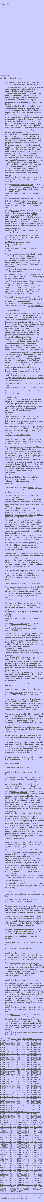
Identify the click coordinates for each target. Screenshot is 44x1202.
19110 (7, 1041)
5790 (6, 1152)
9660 (10, 1125)
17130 (17, 1058)
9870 (24, 1122)
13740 (23, 1088)
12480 (33, 1099)
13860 (2, 1088)
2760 (10, 1174)
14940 (23, 1077)
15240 (12, 1075)
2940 (27, 1172)
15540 (2, 1073)
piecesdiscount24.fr (18, 520)
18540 (23, 1045)
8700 (19, 1131)
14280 (12, 1084)
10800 (33, 1114)
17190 (7, 1058)
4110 (31, 1163)
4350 (40, 1161)
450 (21, 1189)
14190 (28, 1084)
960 (9, 1187)
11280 (33, 1109)
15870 (28, 1069)
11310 (27, 1109)
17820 (23, 1052)
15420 (23, 1073)
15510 (7, 1073)
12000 (33, 1103)
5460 (10, 1155)
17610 (17, 1054)
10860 (23, 1114)
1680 (36, 1180)
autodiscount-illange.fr (19, 543)
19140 (2, 1041)
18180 (2, 1049)
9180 (36, 1127)
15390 (28, 1073)
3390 (6, 1170)
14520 (12, 1082)
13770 (17, 1088)
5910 (31, 1150)
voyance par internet (12, 310)
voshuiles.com (16, 254)
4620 (2, 1161)
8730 (14, 1131)
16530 (38, 1062)
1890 (6, 1180)
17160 (12, 1058)
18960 (33, 1041)
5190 (6, 1157)
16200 (12, 1067)
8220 (2, 1135)
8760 (10, 1131)
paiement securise (34, 892)
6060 (10, 1150)
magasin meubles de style (34, 960)
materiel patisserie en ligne (19, 292)
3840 (27, 1165)
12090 (17, 1103)
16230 (7, 1067)
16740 (2, 1062)
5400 (19, 1155)
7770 (23, 1137)
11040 (32, 1112)
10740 (2, 1116)
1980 (36, 1178)
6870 (23, 1144)
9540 (27, 1125)
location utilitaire (11, 179)
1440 (27, 1182)
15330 (38, 1073)
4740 (27, 1159)
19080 (12, 1041)
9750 (41, 1122)
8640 (27, 1131)
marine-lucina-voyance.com (21, 426)
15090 (38, 1075)
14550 (7, 1082)
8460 (10, 1133)
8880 (36, 1129)
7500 (19, 1140)
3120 (2, 1172)
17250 (38, 1056)
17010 (38, 1058)
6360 (10, 1148)
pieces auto (16, 539)
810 (25, 1187)
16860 (23, 1060)
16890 (17, 1060)
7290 (6, 1142)
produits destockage (21, 419)
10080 (33, 1120)
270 (40, 1189)
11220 (2, 1112)
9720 (2, 1125)
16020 (2, 1069)
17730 (38, 1052)
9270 (23, 1127)
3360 (10, 1170)
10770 (38, 1114)
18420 (2, 1047)
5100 (19, 1157)
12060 (23, 1103)
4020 (2, 1165)
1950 (40, 1178)
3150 (40, 1170)
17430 (7, 1056)
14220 (23, 1084)
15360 (33, 1073)
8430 (14, 1133)
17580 (23, 1054)
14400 (33, 1082)
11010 (37, 1112)
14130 (38, 1084)
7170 (23, 1142)
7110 (31, 1142)
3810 (31, 1165)
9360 (10, 1127)
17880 (12, 1052)
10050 (38, 1120)
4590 (6, 1161)
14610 (38, 1079)
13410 (38, 1090)
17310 (28, 1056)
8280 (36, 1133)
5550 (40, 1152)
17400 (12, 1056)
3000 (19, 1172)
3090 (6, 1172)
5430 (14, 1155)
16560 (33, 1062)
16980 (2, 1060)
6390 (6, 1148)
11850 (17, 1105)
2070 (23, 1178)
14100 (2, 1086)
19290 (19, 1039)
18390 (7, 1047)
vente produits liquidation (23, 423)
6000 (19, 1150)
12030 (28, 1103)
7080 (35, 1142)
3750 (40, 1165)
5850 (40, 1150)
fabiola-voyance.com (19, 778)
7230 (14, 1142)
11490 (38, 1107)
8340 (27, 1133)
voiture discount (34, 584)
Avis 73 (5, 4)
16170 (17, 1067)
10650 (17, 1116)
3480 (36, 1167)
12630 (7, 1099)
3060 (10, 1172)
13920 (33, 1086)
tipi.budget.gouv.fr (18, 883)
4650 (40, 1159)
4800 (19, 1159)
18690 (38, 1043)
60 (20, 1191)
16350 (28, 1064)
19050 (17, 1041)
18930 (38, 1041)
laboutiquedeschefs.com (20, 274)
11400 (12, 1109)
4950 (40, 1157)
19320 (13, 1039)
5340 (27, 1155)
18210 (38, 1047)
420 (24, 1189)
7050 (40, 1142)
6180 (36, 1148)
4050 (40, 1163)
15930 (17, 1069)
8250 (40, 1133)
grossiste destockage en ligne (25, 421)
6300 (19, 1148)
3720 (2, 1167)
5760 (10, 1152)
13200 (33, 1092)
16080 (33, 1067)
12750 (28, 1097)
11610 (17, 1107)
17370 (17, 1056)
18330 (17, 1047)
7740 (27, 1137)
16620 (23, 1062)
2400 (19, 1176)
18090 (17, 1049)
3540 (27, 1167)
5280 (36, 1155)
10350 (28, 1118)
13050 (17, 1094)
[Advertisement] (19, 23)
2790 (6, 1174)
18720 (33, 1043)
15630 (28, 1071)
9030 (14, 1129)
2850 (40, 1172)
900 (15, 1187)
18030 (28, 1049)
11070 (27, 1112)
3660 (10, 1167)
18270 (28, 1047)
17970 (38, 1049)
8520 (2, 1133)
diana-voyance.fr (17, 297)
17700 (2, 1054)
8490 (6, 1133)
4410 (31, 1161)
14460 (23, 1082)
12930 (38, 1094)
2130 (14, 1178)
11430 (7, 1109)
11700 (2, 1107)
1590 (6, 1182)
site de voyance (31, 308)
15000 (12, 1077)
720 (35, 1187)
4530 (14, 1161)
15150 (28, 1075)
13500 (23, 1090)
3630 (14, 1167)
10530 (38, 1116)
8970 (23, 1129)
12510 (28, 1099)
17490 (38, 1054)
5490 (6, 1155)
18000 (33, 1049)
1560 (10, 1182)
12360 (12, 1101)
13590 (7, 1090)
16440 (12, 1064)
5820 (2, 1152)
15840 (33, 1069)
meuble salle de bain (12, 955)
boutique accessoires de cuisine (20, 288)
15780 (2, 1071)
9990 (7, 1122)
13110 (7, 1094)
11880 (12, 1105)
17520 (33, 1054)
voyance (31, 306)
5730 (14, 1152)
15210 (17, 1075)
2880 (36, 1172)
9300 (19, 1127)
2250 (40, 1176)
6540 (27, 1146)
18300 (23, 1047)
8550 (40, 1131)
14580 (2, 1082)
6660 (10, 1146)
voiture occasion (34, 177)
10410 (17, 1118)
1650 (40, 1180)
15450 (17, 1073)
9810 (32, 1122)
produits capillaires (19, 378)
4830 (14, 1159)
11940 (2, 1105)
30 (22, 1191)
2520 (2, 1176)
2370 (23, 1176)
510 (14, 1189)
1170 (23, 1185)
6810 (31, 1144)
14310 (7, 1084)
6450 (40, 1146)
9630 (14, 1125)
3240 (27, 1170)
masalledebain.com (18, 899)
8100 (19, 1135)
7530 (14, 1140)
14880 (33, 1077)
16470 (7, 1064)
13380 (2, 1092)
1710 (31, 1180)
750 (32, 1187)
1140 (27, 1185)
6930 (14, 1144)
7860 (10, 1137)
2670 (23, 1174)
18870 (7, 1043)
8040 (27, 1135)
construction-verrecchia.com (22, 185)
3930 (14, 1165)
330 (34, 1189)
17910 (7, 1052)
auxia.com (15, 211)
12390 (7, 1101)
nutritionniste (33, 980)
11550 (27, 1107)
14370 (38, 1082)
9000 (19, 1129)
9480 (36, 1125)
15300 (2, 1075)
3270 (23, 1170)
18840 (12, 1043)
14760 (12, 1079)
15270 (7, 1075)
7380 (36, 1140)
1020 (2, 1187)
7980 (36, 1135)
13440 (33, 1090)
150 (11, 1191)
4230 (14, 1163)
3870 (23, 1165)
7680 (36, 1137)
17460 (2, 1056)
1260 (10, 1185)
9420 (2, 1127)
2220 (2, 1178)
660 (41, 1187)
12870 (7, 1097)
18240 (33, 1047)
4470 (23, 1161)
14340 (2, 1084)
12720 (33, 1097)
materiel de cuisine (35, 281)
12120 (12, 1103)
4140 (27, 1163)
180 (8, 1191)
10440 (12, 1118)
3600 (19, 1167)
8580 (36, 1131)
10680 (12, 1116)
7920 (2, 1137)
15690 (17, 1071)
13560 (12, 1090)
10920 (12, 1114)
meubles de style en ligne (14, 960)
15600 (33, 1071)
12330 (17, 1101)
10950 (7, 1114)
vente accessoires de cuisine (29, 285)
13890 (38, 1086)
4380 (36, 1161)
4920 (2, 1159)
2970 (23, 1172)
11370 (17, 1109)
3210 (31, 1170)
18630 (7, 1045)
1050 (40, 1185)
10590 (28, 1116)
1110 (31, 1185)
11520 (33, 1107)
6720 (2, 1146)
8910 (31, 1129)
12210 (38, 1101)
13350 (7, 1092)
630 (1, 1189)
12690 (38, 1097)
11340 (22, 1109)
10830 (28, 1114)
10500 (2, 1118)
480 (17, 1189)
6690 (6, 1146)
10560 (33, 1116)
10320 (33, 1118)
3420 (2, 1170)
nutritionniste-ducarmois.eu (21, 963)
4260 (10, 1163)
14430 (28, 1082)
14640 (33, 1079)
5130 (14, 1157)
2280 (36, 1176)
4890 (6, 1159)
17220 (2, 1058)
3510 (31, 1167)
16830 (28, 1060)
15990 (7, 1069)
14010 (17, 1086)
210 (4, 1191)
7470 (23, 1140)
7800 (19, 1137)
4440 (27, 1161)
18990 (28, 1041)
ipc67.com (15, 383)
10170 (17, 1120)
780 (28, 1187)
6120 (2, 1150)
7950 (40, 1135)
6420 (2, 1148)
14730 (17, 1079)
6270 (23, 1148)
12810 (17, 1097)
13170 (38, 1092)
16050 (38, 1067)
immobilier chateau (35, 387)
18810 (17, 1043)
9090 (6, 1129)
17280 (33, 1056)
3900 (19, 1165)
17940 (2, 1052)
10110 (28, 1120)
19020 (23, 1041)
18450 (38, 1045)
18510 (28, 1045)
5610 (31, 1152)
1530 (14, 1182)
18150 (7, 1049)
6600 (19, 1146)
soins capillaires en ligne (14, 380)
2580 (36, 1174)
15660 (23, 1071)
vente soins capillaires (35, 378)
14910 (28, 1077)
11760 (33, 1105)
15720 (12, 1071)
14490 (17, 1082)
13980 (23, 1086)
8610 (31, 1131)
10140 (23, 1120)
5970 (23, 1150)
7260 (10, 1142)
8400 (19, 1133)
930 (12, 1187)
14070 (7, 1086)
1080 (35, 1185)
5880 (36, 1150)
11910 (7, 1105)
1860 (10, 1180)
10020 (2, 1122)
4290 (6, 1163)
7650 (40, 1137)
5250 (40, 1155)
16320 (33, 1064)
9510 (31, 1125)
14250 (17, 1084)
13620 (2, 1090)
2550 (40, 1174)
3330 (14, 1170)
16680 (12, 1062)
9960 (11, 1122)
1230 (14, 1185)
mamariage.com (17, 587)
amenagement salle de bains (31, 955)
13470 (28, 1090)
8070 (23, 1135)
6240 (27, 1148)
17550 (28, 1054)
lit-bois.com (15, 693)
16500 (2, 1064)
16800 (33, 1060)
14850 (38, 1077)
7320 (2, 1142)
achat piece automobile (30, 539)
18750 (28, 1043)
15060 (2, 1077)
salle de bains (33, 953)
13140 (2, 1094)
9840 (28, 1122)
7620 (2, 1140)
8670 (23, 1131)
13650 (38, 1088)
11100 (22, 1112)
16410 (17, 1064)
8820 (2, 1131)
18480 (33, 1045)
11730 (38, 1105)
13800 (12, 1088)
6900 (19, 1144)
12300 (23, 1101)
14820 (2, 1079)
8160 (10, 1135)
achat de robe (33, 600)
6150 (40, 1148)
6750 (40, 1144)
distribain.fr (15, 1015)
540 (11, 1189)
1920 (2, 1180)
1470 (23, 1182)
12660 (2, 1099)
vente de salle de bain (13, 957)
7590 (6, 1140)
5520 (2, 1155)
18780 (23, 1043)
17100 (23, 1058)
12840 (12, 1097)
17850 (17, 1052)
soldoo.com (15, 391)
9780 (36, 1122)
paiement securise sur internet (16, 894)
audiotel (31, 439)
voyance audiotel (11, 441)
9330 (14, 1127)
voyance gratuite (18, 308)
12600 (12, 1099)
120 (14, 1191)
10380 (23, 1118)
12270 (28, 1101)
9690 (6, 1125)
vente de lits (32, 772)
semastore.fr (16, 313)
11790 (27, 1105)
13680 (33, 1088)
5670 (23, 1152)
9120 (2, 1129)
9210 (31, 1127)
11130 (17, 1112)
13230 (28, 1092)
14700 (23, 1079)
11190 (7, 1112)
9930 (15, 1122)
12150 (7, 1103)
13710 (28, 1088)
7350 (40, 1140)
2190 (6, 1178)
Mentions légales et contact (18, 1198)
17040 (33, 1058)
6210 (31, 1148)
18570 (17, 1045)
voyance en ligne (19, 444)
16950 (7, 1060)
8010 (31, 1135)
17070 (28, 1058)
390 (27, 1189)
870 (18, 1187)
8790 (6, 1131)
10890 (17, 1114)
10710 (7, 1116)
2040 (27, 1178)
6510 (31, 1146)
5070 (23, 1157)
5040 (27, 1157)
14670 (28, 1079)
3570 (23, 1167)
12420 (2, 1101)
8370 (23, 1133)
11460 (2, 1109)
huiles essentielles (35, 269)
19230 (29, 1039)
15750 (7, 1071)
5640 (27, 1152)
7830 (14, 1137)
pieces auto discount (28, 537)
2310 (31, 1176)
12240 (33, 1101)
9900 (20, 1122)
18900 (2, 1043)
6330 (14, 1148)
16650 (17, 1062)
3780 (36, 1165)
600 (4, 1189)
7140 (27, 1142)
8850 (40, 1129)
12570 (17, 1099)
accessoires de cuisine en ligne (16, 287)
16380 (23, 1064)
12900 (2, 1097)
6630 (14, 1146)
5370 (23, 1155)
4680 (36, 1159)
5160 (10, 1157)
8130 (14, 1135)
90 (17, 1191)
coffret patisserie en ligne (22, 294)
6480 (36, 1146)
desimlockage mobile (20, 630)
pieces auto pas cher (12, 537)
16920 (12, 1060)
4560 (10, 1161)
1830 (14, 1180)
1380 (36, 1182)
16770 (38, 1060)
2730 (14, 1174)
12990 (28, 1094)
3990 (6, 1165)
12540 (23, 1099)
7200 (19, 1142)
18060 (23, 1049)
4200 (19, 1163)
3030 (14, 1172)
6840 (27, 1144)
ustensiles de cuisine (12, 283)
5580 (36, 1152)
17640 (12, 1054)
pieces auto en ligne (35, 535)
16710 (7, 1062)
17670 (7, 1054)
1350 (40, 1182)
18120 (12, 1049)
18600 (12, 1045)
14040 (12, 1086)
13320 (12, 1092)
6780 (36, 1144)
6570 (23, 1146)
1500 (19, 1182)
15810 (38, 1069)
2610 (31, 1174)
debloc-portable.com (19, 624)
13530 (17, 1090)
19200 (34, 1039)
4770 (23, 1159)
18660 (2, 1045)
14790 (7, 1079)
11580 (22, 1107)
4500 (19, 1161)
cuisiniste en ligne (11, 285)
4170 (23, 1163)
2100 (19, 1178)
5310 (31, 1155)
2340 (27, 1176)
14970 (17, 1077)
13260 (23, 1092)
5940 (27, 1150)
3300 (19, 1170)
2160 (10, 1178)
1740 (27, 1180)
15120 (33, 1075)
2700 (19, 1174)
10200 (12, 1120)
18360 (12, 1047)
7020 (2, 1144)
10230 (7, 1120)
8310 (31, 1133)
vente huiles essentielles (14, 271)
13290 (17, 1092)
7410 (31, 1140)
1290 (6, 1185)
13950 (28, 1086)
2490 (6, 1176)
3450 (40, 1167)
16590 (28, 1062)
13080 (12, 1094)
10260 (2, 1120)
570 (8, 1189)
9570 (23, 1125)
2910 (31, 1172)
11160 (12, 1112)
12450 (38, 1099)
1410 (31, 1182)
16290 (38, 1064)
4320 (2, 1163)
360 (31, 1189)
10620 (23, 1116)
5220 (2, 1157)
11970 (38, 1103)
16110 (28, 1067)
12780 (23, 1097)
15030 (7, 1077)
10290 (38, 1118)
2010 (31, 1178)
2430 (14, 1176)
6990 (6, 1144)
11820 (22, 1105)
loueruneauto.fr (17, 83)
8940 (27, 1129)
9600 (19, 1125)
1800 (19, 1180)
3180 (36, 1170)
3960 (10, 1165)
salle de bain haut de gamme (32, 957)
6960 (10, 1144)
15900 (23, 1069)
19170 (39, 1039)
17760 (33, 1052)
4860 (10, 1159)
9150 (40, 1127)
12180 (2, 1103)
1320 (2, 1185)
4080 (35, 1163)
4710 (31, 1159)
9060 (10, 1129)
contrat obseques (34, 230)
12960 (33, 1094)
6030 (14, 1150)
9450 (40, 1125)
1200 (19, 1185)
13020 (23, 1094)
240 (1, 1191)
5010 (31, 1157)
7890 (6, 1137)
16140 (23, 1067)
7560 (10, 1140)
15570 (38, 1071)
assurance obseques (12, 232)
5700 (19, 1152)
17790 (28, 1052)
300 (37, 1189)
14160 (33, 1084)
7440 (27, 1140)
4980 (36, 1157)
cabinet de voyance (25, 441)
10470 (7, 1118)
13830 (7, 1088)
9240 (27, 1127)
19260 (24, 1039)
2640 (27, 1174)
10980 (2, 1114)
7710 (31, 1137)
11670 (7, 1107)
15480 (12, 1073)
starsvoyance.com (18, 236)
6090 (6, 1150)
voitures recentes (25, 179)
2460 (10, 1176)
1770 (23, 1180)
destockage (32, 417)
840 (22, 1187)
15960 (12, 1069)
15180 (23, 1075)
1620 (2, 1182)
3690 (6, 1167)
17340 (23, 1056)
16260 (2, 1067)
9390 (6, 1127)
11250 (38, 1109)
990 (5, 1187)
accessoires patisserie (29, 283)
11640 (12, 1107)
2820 (2, 1174)
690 (38, 1187)
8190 (6, 1135)
